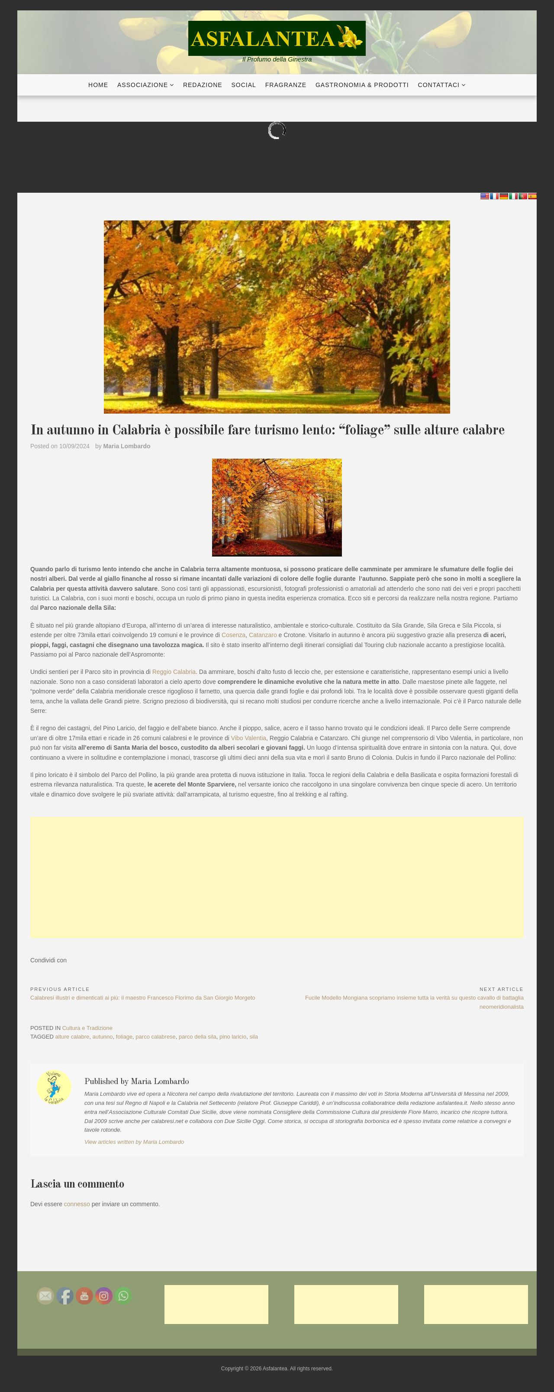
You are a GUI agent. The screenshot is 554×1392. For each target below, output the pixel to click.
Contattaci (439, 84)
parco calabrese (155, 1036)
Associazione (142, 84)
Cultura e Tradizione (87, 1028)
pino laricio (232, 1036)
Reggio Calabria (174, 671)
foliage (124, 1036)
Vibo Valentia (248, 738)
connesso (77, 1204)
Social (244, 84)
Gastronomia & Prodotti (362, 84)
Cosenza (233, 634)
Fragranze (285, 84)
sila (253, 1036)
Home (98, 84)
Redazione (202, 84)
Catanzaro (263, 634)
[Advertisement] (277, 877)
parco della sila (197, 1036)
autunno (103, 1036)
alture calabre (72, 1036)
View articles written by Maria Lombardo (134, 1142)
